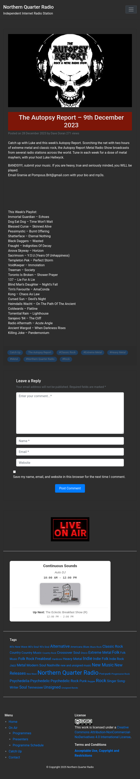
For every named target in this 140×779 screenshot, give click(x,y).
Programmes (22, 733)
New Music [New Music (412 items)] (103, 664)
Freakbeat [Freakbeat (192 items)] (43, 659)
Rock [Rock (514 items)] (101, 680)
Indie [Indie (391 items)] (87, 658)
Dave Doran (58, 133)
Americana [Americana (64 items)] (76, 646)
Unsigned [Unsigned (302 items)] (52, 687)
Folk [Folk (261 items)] (115, 652)
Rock (67, 358)
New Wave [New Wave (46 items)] (32, 674)
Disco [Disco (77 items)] (84, 652)
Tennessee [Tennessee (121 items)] (35, 687)
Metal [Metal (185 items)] (21, 665)
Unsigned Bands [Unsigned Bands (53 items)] (70, 687)
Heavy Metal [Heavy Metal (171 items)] (72, 659)
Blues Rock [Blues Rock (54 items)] (96, 646)
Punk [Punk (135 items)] (83, 681)
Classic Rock (68, 352)
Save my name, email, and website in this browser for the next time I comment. (69, 477)
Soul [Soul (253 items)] (23, 687)
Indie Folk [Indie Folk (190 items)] (100, 659)
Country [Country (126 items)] (15, 653)
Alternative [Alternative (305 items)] (60, 646)
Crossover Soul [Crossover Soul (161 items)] (68, 653)
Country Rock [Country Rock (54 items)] (49, 653)
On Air (13, 728)
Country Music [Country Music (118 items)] (32, 653)
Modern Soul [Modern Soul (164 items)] (36, 665)
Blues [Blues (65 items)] (86, 646)
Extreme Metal (93, 352)
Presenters (20, 739)
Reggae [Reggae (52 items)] (91, 681)
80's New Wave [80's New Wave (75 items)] (18, 646)
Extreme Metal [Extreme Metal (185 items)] (99, 653)
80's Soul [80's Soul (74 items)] (33, 646)
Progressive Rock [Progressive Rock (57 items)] (121, 673)
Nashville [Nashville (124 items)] (53, 665)
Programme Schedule (28, 745)
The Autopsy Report (39, 352)
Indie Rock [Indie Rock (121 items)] (116, 659)
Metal (14, 358)
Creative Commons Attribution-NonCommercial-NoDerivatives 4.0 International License (103, 732)
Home (13, 722)
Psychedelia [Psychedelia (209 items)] (19, 681)
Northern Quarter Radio (28, 7)
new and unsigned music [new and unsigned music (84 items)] (76, 665)
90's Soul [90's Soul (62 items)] (44, 646)
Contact (14, 757)
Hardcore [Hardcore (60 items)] (57, 659)
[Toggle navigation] (131, 9)
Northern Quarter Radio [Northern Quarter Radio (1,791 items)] (68, 672)
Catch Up (15, 352)
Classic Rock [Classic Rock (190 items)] (112, 646)
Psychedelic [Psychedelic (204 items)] (40, 681)
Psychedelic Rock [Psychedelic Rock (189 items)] (65, 681)
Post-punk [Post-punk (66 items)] (105, 673)
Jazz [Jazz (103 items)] (13, 665)
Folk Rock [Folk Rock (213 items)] (26, 659)
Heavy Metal (118, 352)
